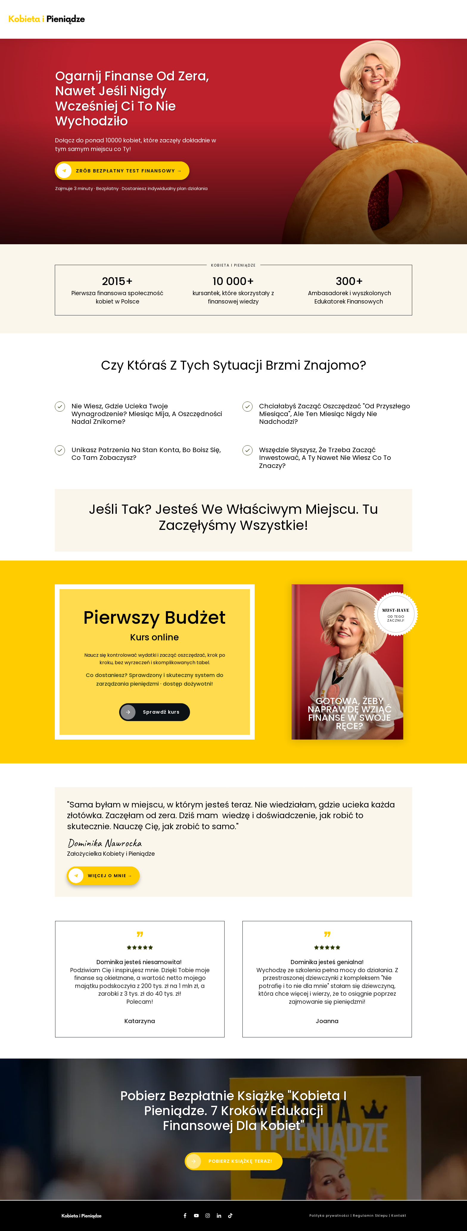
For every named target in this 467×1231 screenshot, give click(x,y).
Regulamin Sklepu (370, 1215)
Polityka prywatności (329, 1215)
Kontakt (398, 1215)
